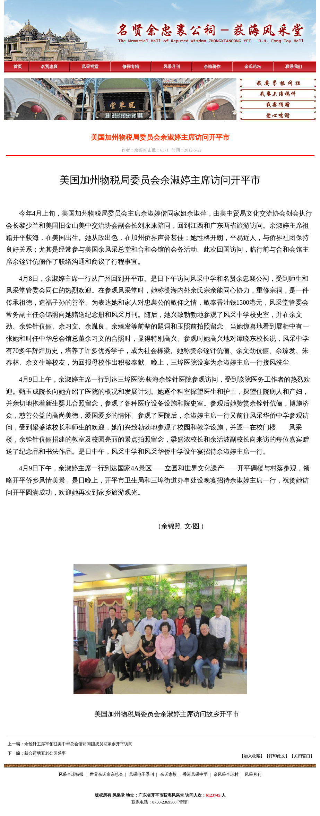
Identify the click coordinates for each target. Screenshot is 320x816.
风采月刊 (171, 66)
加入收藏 (252, 756)
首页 (18, 66)
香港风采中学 (195, 774)
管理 (183, 802)
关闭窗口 (302, 756)
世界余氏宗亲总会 (106, 774)
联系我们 (293, 66)
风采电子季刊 (141, 774)
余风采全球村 (226, 774)
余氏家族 (168, 774)
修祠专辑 (130, 66)
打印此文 (277, 756)
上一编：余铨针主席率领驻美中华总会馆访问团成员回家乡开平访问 (70, 743)
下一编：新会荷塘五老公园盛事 (37, 753)
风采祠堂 (90, 66)
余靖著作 (212, 66)
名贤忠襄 (49, 66)
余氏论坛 (252, 66)
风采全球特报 (71, 774)
